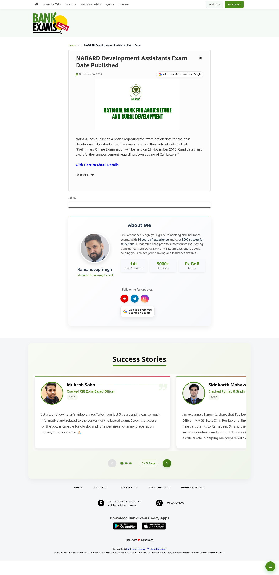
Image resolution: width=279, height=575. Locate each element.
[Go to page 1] (121, 477)
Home (72, 45)
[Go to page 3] (130, 478)
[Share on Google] (179, 74)
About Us (101, 502)
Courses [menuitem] (124, 4)
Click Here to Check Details (97, 165)
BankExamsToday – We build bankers (146, 563)
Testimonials (159, 502)
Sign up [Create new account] (234, 4)
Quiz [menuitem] (109, 4)
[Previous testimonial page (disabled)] (111, 477)
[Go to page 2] (126, 478)
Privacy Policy (193, 502)
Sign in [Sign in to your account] (214, 4)
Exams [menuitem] (69, 4)
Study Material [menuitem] (90, 4)
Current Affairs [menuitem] (52, 4)
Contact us (128, 502)
